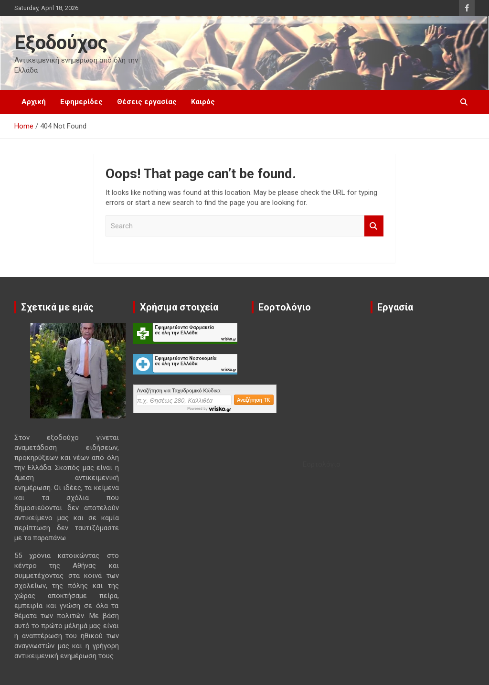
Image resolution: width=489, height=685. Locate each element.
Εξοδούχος (61, 43)
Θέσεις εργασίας (147, 101)
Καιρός (203, 101)
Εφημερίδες (81, 101)
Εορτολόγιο (321, 464)
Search (373, 226)
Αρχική (33, 101)
